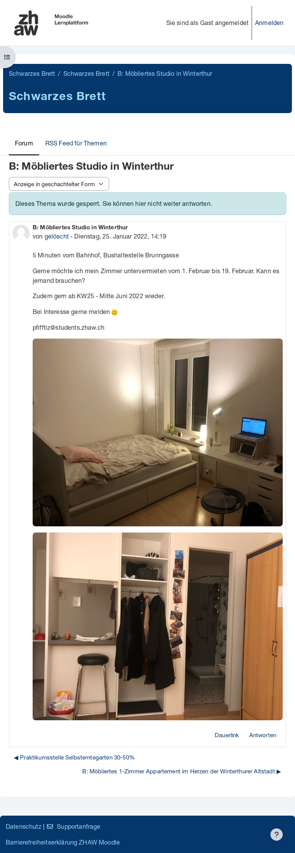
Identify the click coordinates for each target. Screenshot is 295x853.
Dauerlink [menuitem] (227, 734)
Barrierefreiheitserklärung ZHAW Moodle (63, 842)
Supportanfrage (73, 826)
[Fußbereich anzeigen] (276, 834)
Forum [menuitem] (24, 143)
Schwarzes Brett (32, 73)
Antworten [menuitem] (262, 734)
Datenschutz (23, 826)
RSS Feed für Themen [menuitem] (76, 143)
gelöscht (57, 236)
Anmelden (269, 22)
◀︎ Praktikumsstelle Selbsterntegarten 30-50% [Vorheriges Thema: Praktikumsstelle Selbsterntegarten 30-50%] (74, 757)
